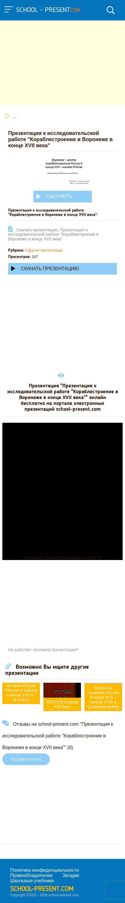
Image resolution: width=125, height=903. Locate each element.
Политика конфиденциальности (44, 870)
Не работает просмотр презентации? (43, 649)
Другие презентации (45, 250)
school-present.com (41, 889)
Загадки (70, 875)
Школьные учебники (32, 880)
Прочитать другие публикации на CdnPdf (62, 557)
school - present (48, 10)
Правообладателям (31, 875)
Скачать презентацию (45, 268)
